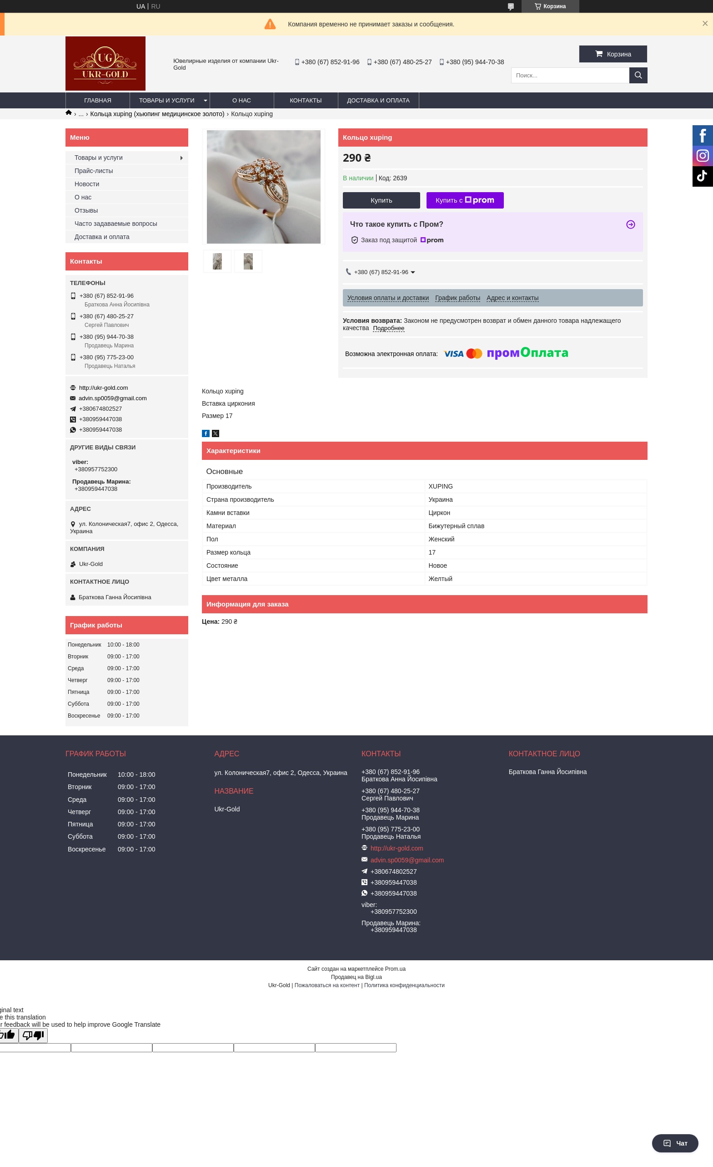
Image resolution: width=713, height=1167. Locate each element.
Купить (381, 200)
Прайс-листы (94, 170)
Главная (97, 100)
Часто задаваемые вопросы (116, 223)
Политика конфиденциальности (404, 985)
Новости (87, 184)
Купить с (465, 200)
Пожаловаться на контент (327, 985)
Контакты (305, 100)
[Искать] (638, 75)
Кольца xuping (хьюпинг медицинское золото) (157, 113)
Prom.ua (395, 969)
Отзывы (86, 210)
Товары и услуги (167, 100)
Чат (675, 1143)
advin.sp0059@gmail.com (113, 398)
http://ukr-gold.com (103, 387)
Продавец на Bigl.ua (356, 977)
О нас (241, 100)
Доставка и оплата (378, 100)
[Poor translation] (33, 1035)
